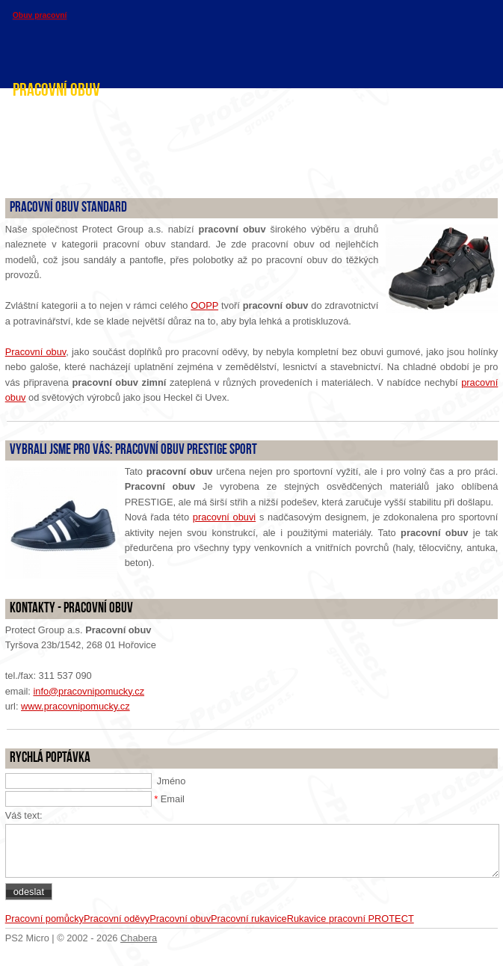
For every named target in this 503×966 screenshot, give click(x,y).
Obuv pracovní (40, 15)
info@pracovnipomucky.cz (88, 691)
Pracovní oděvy (116, 918)
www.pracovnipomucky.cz (75, 706)
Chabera (138, 938)
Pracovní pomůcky (44, 918)
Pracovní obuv (36, 351)
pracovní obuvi (224, 517)
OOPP (204, 305)
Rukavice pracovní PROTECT (350, 918)
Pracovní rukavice (249, 918)
